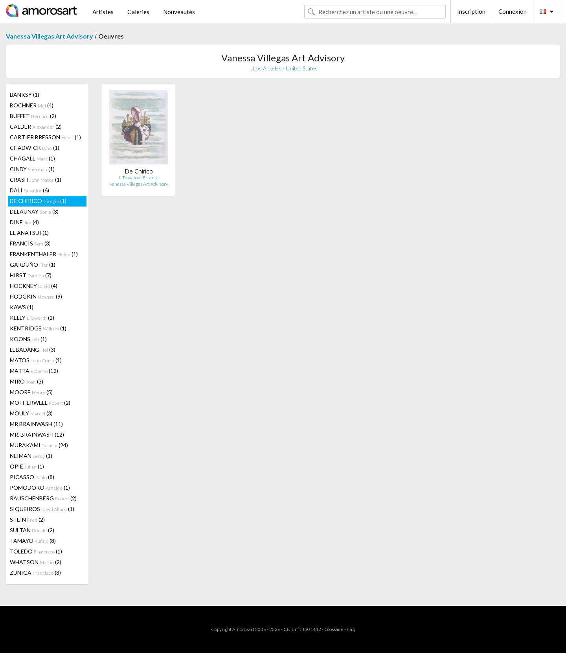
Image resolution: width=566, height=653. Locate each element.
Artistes (103, 11)
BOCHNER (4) (31, 105)
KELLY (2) (32, 317)
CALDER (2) (36, 126)
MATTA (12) (34, 370)
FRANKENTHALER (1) (44, 254)
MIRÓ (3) (26, 381)
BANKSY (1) (24, 94)
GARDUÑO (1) (32, 264)
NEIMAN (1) (31, 455)
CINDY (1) (32, 169)
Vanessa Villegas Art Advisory (49, 36)
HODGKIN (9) (36, 296)
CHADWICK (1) (34, 147)
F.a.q (351, 629)
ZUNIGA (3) (35, 572)
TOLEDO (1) (36, 551)
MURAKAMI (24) (39, 445)
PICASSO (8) (32, 477)
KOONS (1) (28, 339)
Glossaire (334, 629)
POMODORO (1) (40, 487)
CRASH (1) (35, 179)
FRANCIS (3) (30, 243)
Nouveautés (179, 11)
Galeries (138, 11)
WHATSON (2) (35, 562)
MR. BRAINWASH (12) (37, 434)
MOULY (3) (31, 413)
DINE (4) (24, 222)
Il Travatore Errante (138, 178)
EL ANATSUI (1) (29, 232)
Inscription (471, 11)
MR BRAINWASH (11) (36, 424)
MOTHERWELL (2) (40, 402)
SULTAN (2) (32, 530)
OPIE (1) (27, 466)
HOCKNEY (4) (33, 285)
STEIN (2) (27, 519)
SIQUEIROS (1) (42, 508)
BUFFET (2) (33, 116)
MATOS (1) (36, 360)
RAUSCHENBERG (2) (43, 498)
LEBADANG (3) (32, 349)
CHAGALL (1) (32, 158)
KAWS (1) (21, 307)
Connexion (512, 11)
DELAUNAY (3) (34, 211)
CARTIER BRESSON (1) (45, 137)
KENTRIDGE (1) (38, 328)
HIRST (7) (30, 275)
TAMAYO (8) (33, 540)
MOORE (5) (31, 392)
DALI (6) (29, 190)
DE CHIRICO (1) (38, 200)
